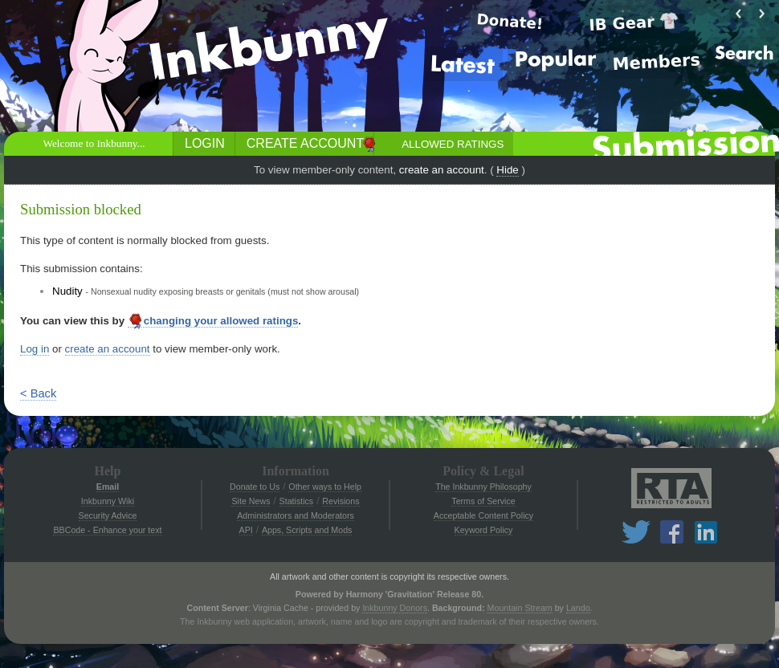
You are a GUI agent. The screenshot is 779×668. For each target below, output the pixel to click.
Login (205, 143)
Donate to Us (254, 486)
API (246, 530)
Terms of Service (483, 501)
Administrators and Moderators (295, 515)
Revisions (340, 501)
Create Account (305, 143)
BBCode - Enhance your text (107, 530)
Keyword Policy (484, 530)
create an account (441, 170)
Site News (250, 501)
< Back (38, 393)
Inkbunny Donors (394, 608)
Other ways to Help (324, 486)
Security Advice (108, 515)
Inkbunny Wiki (107, 501)
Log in (34, 349)
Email (107, 486)
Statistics (296, 501)
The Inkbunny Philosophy (483, 486)
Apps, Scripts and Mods (307, 530)
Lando (578, 608)
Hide (507, 170)
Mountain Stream (520, 608)
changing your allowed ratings (213, 321)
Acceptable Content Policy (483, 515)
